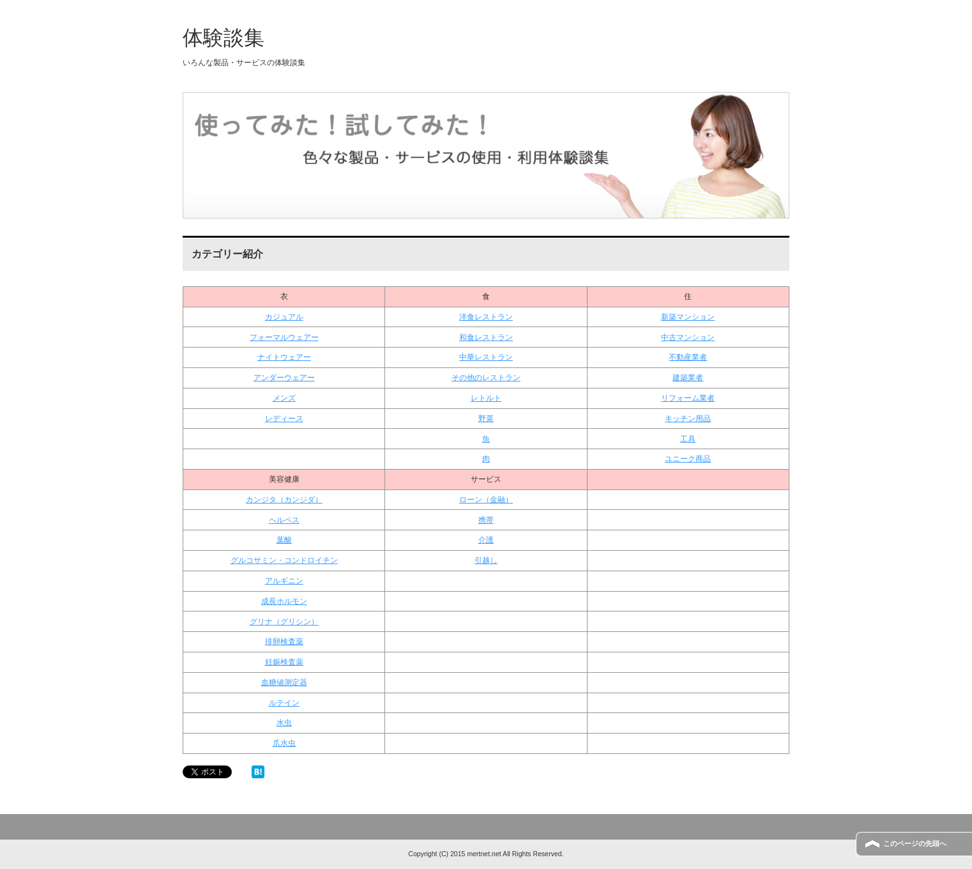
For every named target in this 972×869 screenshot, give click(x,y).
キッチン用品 (688, 418)
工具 (687, 438)
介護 (486, 539)
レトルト (486, 398)
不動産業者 (688, 357)
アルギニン (284, 580)
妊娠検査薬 (284, 662)
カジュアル (284, 316)
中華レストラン (486, 357)
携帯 (486, 520)
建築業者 (687, 377)
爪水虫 (284, 743)
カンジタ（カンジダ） (284, 499)
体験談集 (223, 37)
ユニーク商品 (688, 458)
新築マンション (688, 316)
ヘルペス (284, 520)
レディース (284, 418)
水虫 (284, 722)
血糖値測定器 (284, 682)
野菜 (486, 418)
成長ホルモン (284, 601)
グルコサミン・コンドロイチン (284, 560)
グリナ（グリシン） (284, 621)
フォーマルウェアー (284, 337)
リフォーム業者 (688, 398)
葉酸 (284, 539)
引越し (486, 560)
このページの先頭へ (914, 843)
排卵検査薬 (284, 641)
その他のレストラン (486, 377)
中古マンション (688, 337)
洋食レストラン (486, 316)
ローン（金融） (486, 499)
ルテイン (284, 702)
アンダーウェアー (284, 377)
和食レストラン (486, 337)
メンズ (284, 398)
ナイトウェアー (284, 357)
